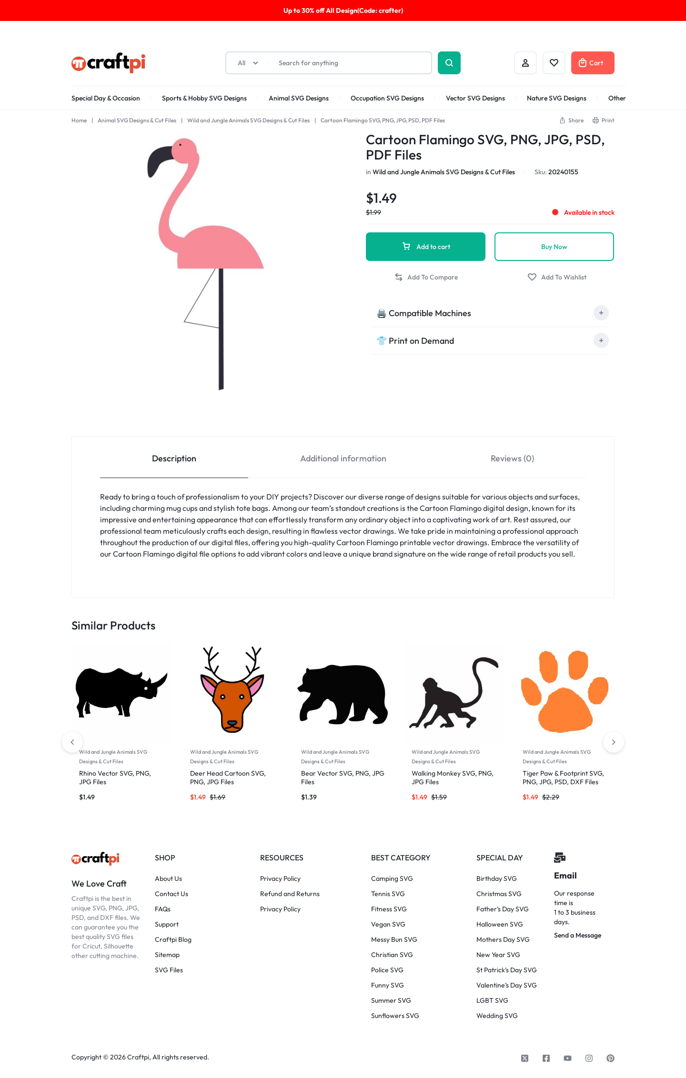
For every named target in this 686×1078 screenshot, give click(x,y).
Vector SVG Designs (475, 98)
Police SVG (387, 970)
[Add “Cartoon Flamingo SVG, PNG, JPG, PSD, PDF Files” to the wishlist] (556, 277)
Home (79, 120)
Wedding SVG (497, 1016)
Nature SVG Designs (556, 98)
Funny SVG (387, 985)
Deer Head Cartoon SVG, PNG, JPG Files (228, 777)
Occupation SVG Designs (387, 98)
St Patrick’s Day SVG (506, 970)
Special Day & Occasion (105, 98)
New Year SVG (498, 955)
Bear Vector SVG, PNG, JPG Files (342, 777)
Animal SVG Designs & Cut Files (137, 120)
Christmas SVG (499, 894)
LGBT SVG (492, 1001)
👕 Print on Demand (415, 340)
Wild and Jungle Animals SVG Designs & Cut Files (248, 120)
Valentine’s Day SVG (506, 985)
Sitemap (167, 955)
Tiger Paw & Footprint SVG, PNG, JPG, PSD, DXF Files (563, 777)
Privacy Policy (280, 879)
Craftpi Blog (173, 940)
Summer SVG (391, 1001)
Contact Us (171, 894)
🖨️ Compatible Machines (423, 313)
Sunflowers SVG (395, 1016)
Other (617, 98)
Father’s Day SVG (502, 909)
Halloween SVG (499, 924)
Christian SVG (392, 955)
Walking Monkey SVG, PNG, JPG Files (453, 777)
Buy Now (554, 246)
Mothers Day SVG (503, 940)
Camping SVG (392, 879)
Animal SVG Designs (299, 98)
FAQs (163, 909)
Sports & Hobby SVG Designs (204, 98)
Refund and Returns (290, 894)
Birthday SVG (496, 879)
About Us (168, 879)
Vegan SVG (388, 924)
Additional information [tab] (343, 458)
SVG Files (169, 970)
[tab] (490, 313)
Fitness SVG (389, 909)
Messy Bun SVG (394, 940)
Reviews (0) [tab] (512, 458)
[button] (571, 120)
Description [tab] (174, 458)
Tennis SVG (388, 894)
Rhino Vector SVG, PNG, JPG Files (115, 777)
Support (167, 924)
